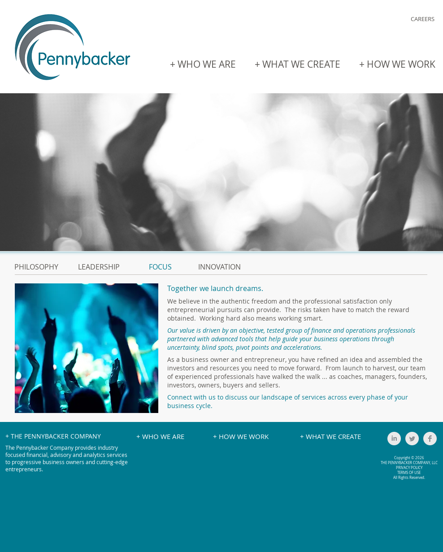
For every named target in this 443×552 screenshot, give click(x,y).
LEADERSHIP (99, 267)
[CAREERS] (422, 19)
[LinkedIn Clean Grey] (394, 438)
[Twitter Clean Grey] (412, 438)
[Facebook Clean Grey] (430, 438)
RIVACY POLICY (410, 467)
